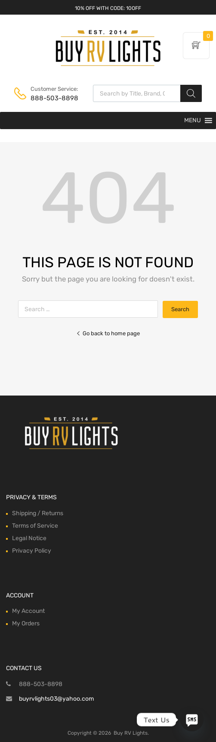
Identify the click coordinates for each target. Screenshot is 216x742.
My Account (28, 611)
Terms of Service (35, 525)
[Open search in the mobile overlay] (147, 93)
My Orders (26, 623)
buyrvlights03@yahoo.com (56, 698)
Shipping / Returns (37, 513)
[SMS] (192, 719)
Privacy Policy (31, 550)
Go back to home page (108, 333)
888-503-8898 (52, 98)
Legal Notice (29, 538)
